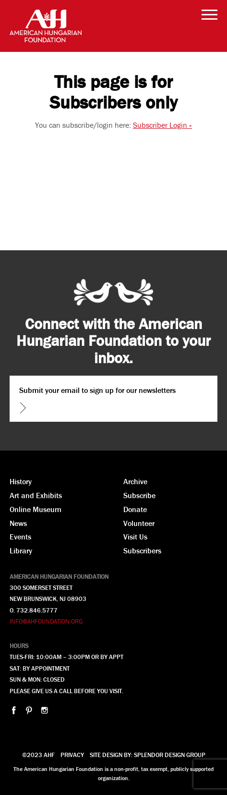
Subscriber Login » (162, 125)
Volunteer (139, 523)
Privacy (72, 755)
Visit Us (135, 536)
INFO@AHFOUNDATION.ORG (46, 621)
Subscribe (139, 495)
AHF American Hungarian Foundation (46, 26)
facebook (14, 710)
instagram (44, 710)
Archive (135, 481)
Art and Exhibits (36, 495)
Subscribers (142, 550)
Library (21, 550)
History (21, 481)
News (18, 523)
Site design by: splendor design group (147, 755)
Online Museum (35, 509)
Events (20, 536)
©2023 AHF (38, 755)
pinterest (29, 710)
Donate (135, 509)
